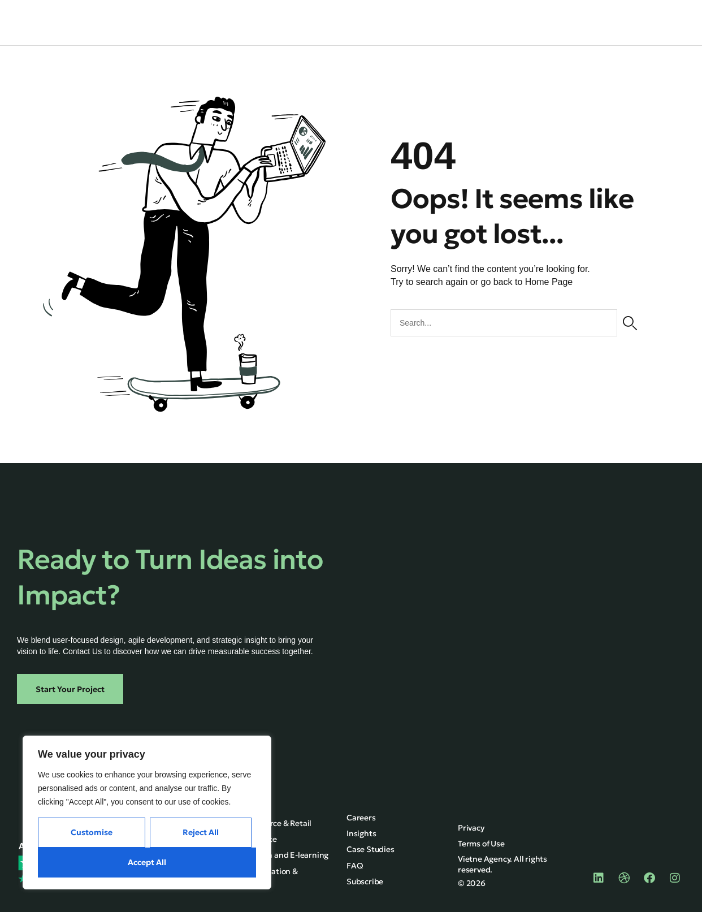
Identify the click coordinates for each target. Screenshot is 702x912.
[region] (147, 812)
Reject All (201, 832)
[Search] (630, 322)
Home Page (549, 281)
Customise (91, 832)
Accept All (147, 862)
